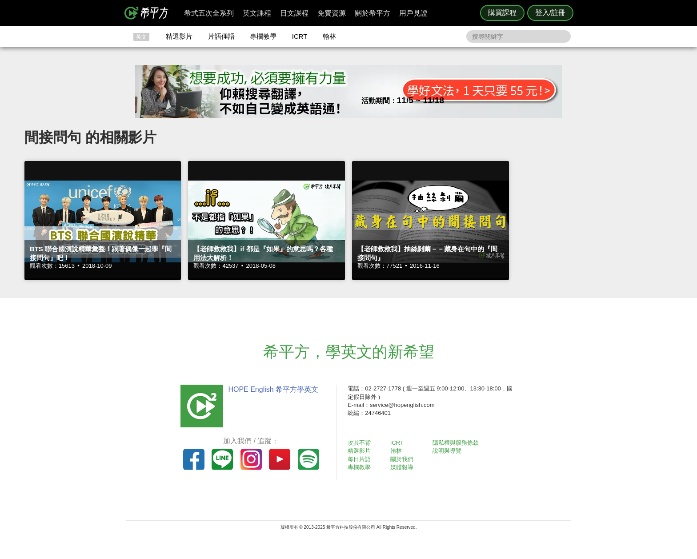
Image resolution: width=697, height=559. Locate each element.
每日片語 (359, 459)
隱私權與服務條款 (456, 442)
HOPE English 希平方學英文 (273, 389)
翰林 (329, 36)
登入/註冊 (550, 12)
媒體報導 (401, 467)
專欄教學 (263, 36)
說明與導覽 (447, 450)
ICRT (300, 36)
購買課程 (502, 12)
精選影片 (179, 36)
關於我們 (401, 459)
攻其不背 (359, 442)
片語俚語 (221, 36)
